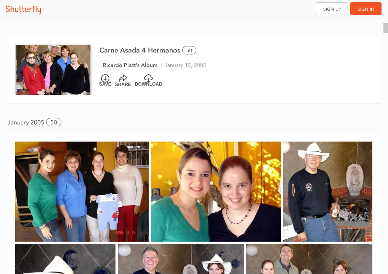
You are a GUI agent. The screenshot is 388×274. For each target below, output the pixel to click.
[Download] (148, 80)
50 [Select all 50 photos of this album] (189, 50)
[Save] (105, 80)
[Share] (123, 80)
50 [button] (53, 122)
